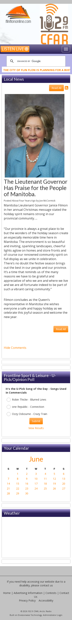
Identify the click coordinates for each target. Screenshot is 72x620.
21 (8, 488)
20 (63, 483)
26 (54, 488)
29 (17, 493)
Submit (36, 421)
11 (45, 478)
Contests (50, 593)
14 (8, 483)
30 (26, 493)
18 (45, 483)
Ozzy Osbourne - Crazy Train (27, 414)
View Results (36, 428)
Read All (56, 88)
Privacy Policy (27, 600)
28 (8, 493)
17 (36, 483)
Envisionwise (24, 615)
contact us (46, 585)
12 (54, 478)
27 (63, 488)
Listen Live (15, 49)
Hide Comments (15, 348)
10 (36, 478)
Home (7, 593)
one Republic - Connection (25, 407)
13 (63, 478)
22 (17, 488)
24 (36, 488)
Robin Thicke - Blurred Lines (26, 400)
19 (54, 483)
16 (26, 483)
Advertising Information (28, 593)
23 (26, 488)
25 (45, 488)
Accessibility (46, 600)
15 (17, 483)
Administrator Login (52, 615)
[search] (35, 61)
